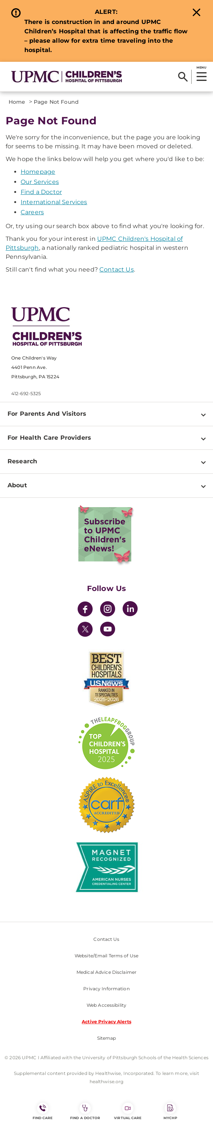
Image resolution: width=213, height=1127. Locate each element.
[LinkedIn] (130, 610)
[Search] (183, 77)
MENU (201, 67)
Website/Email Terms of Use (106, 955)
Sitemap (106, 1038)
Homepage (38, 171)
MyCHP (170, 1111)
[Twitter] (85, 629)
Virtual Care (127, 1111)
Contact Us (116, 269)
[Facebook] (85, 610)
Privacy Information (106, 988)
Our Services (40, 181)
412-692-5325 (26, 393)
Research (22, 461)
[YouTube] (107, 630)
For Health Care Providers (49, 437)
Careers (32, 212)
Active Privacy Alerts (106, 1021)
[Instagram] (107, 610)
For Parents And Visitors (47, 413)
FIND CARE (43, 1111)
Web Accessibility (106, 1005)
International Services (54, 202)
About (17, 485)
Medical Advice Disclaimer (106, 972)
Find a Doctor (41, 192)
